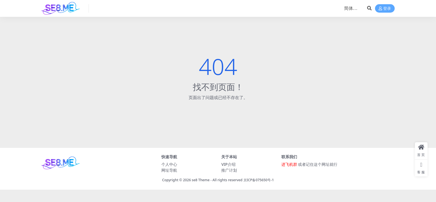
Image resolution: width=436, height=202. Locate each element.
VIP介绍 (228, 164)
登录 (385, 8)
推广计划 (229, 170)
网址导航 (169, 170)
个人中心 (169, 164)
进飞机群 (289, 164)
